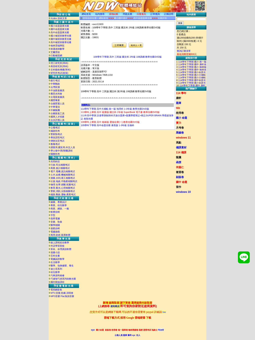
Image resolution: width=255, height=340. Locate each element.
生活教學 (55, 262)
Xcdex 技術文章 (59, 18)
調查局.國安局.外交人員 (63, 147)
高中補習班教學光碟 (61, 42)
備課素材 (181, 147)
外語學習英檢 (57, 246)
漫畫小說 (55, 252)
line (164, 312)
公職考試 (55, 127)
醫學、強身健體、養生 (62, 265)
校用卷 (180, 112)
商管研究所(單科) (59, 66)
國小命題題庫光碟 (60, 26)
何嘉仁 (180, 167)
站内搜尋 (99, 14)
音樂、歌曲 (56, 221)
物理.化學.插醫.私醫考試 (63, 184)
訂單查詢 (155, 14)
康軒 (178, 98)
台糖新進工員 (57, 113)
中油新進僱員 (57, 90)
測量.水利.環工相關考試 (63, 178)
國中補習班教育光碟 (61, 39)
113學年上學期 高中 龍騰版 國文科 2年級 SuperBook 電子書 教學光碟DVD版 (120, 112)
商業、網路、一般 (60, 208)
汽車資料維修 (57, 275)
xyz (93, 329)
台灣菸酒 (55, 87)
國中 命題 (181, 182)
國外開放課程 (57, 282)
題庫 (178, 103)
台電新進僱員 (57, 97)
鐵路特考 (55, 131)
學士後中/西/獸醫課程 (62, 150)
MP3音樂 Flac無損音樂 (62, 296)
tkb (178, 108)
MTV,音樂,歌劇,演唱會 (62, 293)
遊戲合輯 (55, 228)
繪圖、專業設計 (59, 202)
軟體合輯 (55, 212)
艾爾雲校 (55, 52)
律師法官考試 (57, 140)
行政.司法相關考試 (60, 164)
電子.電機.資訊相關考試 (63, 171)
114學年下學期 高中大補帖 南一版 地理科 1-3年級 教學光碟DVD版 (115, 109)
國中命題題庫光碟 (60, 29)
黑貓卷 (180, 132)
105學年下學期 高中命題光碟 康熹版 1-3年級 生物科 (107, 125)
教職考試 (55, 144)
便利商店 (115, 306)
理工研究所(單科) (59, 63)
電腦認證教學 (57, 259)
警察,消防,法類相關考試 (63, 191)
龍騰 (178, 157)
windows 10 (183, 191)
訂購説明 (168, 14)
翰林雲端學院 (57, 45)
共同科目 (55, 161)
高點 (178, 142)
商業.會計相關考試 (60, 168)
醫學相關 (55, 225)
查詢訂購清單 (184, 51)
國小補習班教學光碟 (61, 35)
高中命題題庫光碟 (60, 32)
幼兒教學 (55, 272)
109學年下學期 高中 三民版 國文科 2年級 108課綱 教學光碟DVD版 (127, 56)
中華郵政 (55, 83)
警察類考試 (56, 134)
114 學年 (181, 93)
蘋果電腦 (55, 218)
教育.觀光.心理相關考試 (63, 188)
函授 (178, 162)
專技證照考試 (57, 137)
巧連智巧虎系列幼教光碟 (63, 278)
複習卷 (180, 172)
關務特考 (55, 154)
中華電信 (55, 107)
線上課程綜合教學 (60, 242)
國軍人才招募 (57, 116)
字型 (53, 215)
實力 (178, 122)
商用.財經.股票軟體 (60, 235)
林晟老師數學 (57, 49)
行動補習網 (56, 55)
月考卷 (180, 127)
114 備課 (181, 152)
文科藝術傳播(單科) (60, 69)
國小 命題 (181, 117)
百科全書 (55, 255)
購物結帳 (113, 14)
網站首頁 (86, 14)
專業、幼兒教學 (59, 205)
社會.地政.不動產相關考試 (64, 181)
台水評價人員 (57, 120)
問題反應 (127, 14)
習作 (178, 187)
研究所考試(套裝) (59, 73)
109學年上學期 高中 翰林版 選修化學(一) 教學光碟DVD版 (110, 122)
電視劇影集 (56, 289)
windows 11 (183, 137)
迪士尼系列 (56, 269)
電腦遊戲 (55, 231)
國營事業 (55, 100)
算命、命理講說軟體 (61, 249)
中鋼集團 (55, 110)
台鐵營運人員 (57, 103)
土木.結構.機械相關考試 (63, 174)
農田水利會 (56, 93)
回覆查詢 (141, 14)
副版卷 (180, 177)
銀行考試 (55, 80)
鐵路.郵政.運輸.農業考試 (63, 194)
